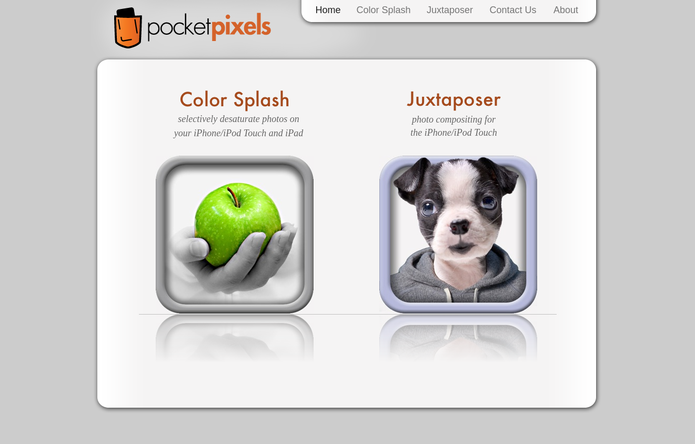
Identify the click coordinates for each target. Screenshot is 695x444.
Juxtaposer (450, 10)
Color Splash (383, 10)
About (565, 10)
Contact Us (512, 10)
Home (327, 10)
